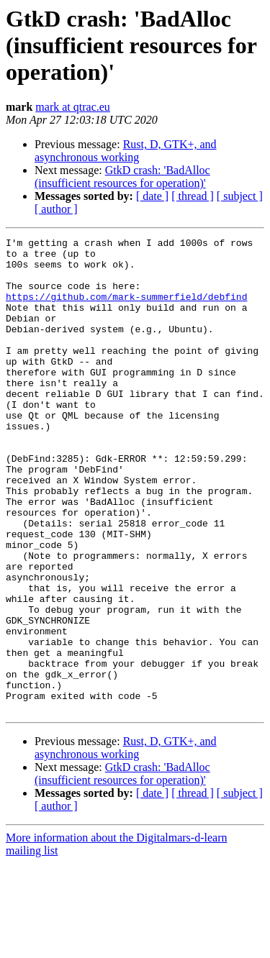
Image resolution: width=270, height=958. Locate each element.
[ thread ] (192, 196)
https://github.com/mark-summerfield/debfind (126, 309)
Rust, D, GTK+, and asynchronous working (126, 150)
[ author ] (56, 209)
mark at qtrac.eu (72, 107)
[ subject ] (240, 196)
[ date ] (152, 196)
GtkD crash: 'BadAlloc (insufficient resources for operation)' (122, 176)
